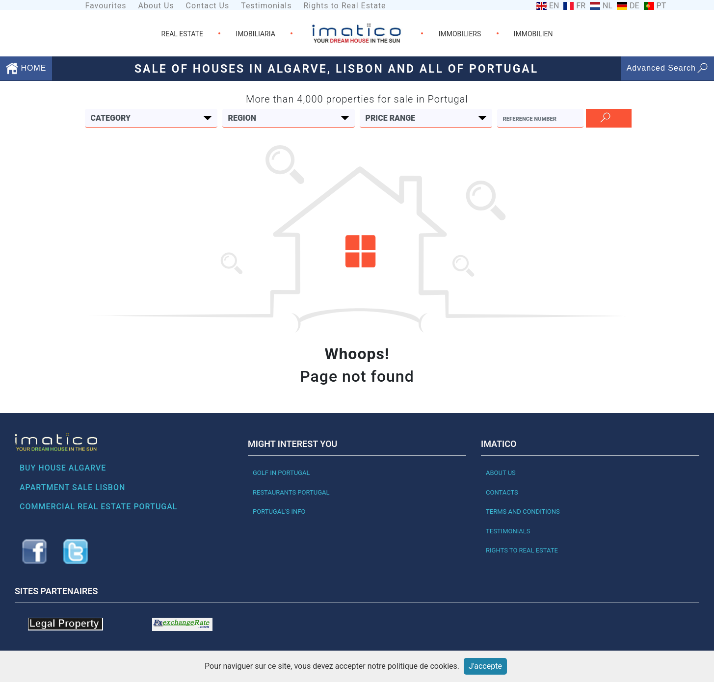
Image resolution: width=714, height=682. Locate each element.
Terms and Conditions (523, 511)
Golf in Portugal (281, 472)
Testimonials (266, 5)
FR (580, 6)
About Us (156, 5)
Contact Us (208, 5)
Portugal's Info (279, 511)
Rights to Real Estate (344, 5)
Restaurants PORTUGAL (291, 492)
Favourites (105, 5)
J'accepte (485, 666)
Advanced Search (667, 68)
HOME (26, 68)
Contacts (502, 492)
